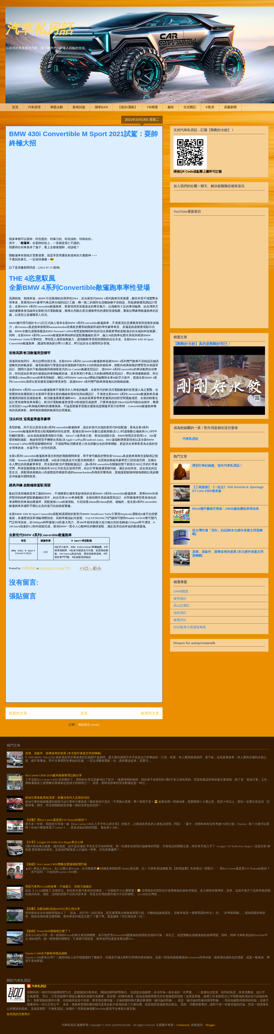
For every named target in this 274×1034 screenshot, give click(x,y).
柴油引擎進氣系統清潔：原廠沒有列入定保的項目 (57, 797)
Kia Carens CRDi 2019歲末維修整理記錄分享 (53, 775)
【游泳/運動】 (127, 107)
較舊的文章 (150, 713)
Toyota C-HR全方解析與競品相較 (46, 953)
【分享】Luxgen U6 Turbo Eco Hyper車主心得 (54, 842)
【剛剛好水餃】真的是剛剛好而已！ (202, 344)
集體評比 (180, 620)
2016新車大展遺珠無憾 (190, 627)
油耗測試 (180, 612)
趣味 (170, 107)
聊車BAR (101, 107)
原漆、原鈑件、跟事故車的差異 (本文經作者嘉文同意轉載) (63, 753)
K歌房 (210, 107)
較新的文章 (18, 713)
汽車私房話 (39, 28)
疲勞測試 (180, 598)
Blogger (210, 1025)
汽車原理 (34, 107)
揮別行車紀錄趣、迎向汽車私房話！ (217, 465)
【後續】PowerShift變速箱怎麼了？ (48, 931)
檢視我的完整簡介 (18, 1014)
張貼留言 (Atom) (88, 724)
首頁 (15, 107)
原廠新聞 (230, 107)
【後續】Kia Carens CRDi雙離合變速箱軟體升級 (56, 864)
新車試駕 (79, 107)
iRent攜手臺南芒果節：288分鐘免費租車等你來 (225, 508)
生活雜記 (189, 107)
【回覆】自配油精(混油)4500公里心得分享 (52, 908)
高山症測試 (181, 605)
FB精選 (152, 107)
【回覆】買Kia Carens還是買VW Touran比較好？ (56, 820)
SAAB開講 (181, 591)
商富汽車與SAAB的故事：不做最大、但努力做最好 (58, 886)
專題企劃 (56, 107)
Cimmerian (183, 1025)
